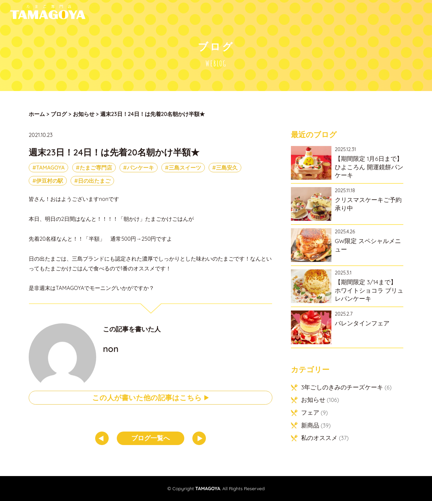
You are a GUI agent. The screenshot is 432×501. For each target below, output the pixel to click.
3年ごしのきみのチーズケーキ (342, 387)
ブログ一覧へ (150, 438)
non (110, 348)
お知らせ (313, 399)
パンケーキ (140, 167)
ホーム (37, 114)
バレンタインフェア (362, 323)
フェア (310, 412)
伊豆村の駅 (49, 180)
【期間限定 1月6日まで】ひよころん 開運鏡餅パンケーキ (369, 167)
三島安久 (227, 167)
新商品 (310, 425)
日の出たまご (94, 180)
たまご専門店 (96, 167)
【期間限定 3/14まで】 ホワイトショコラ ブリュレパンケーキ (369, 290)
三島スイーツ (185, 167)
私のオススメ (319, 437)
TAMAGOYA (50, 167)
